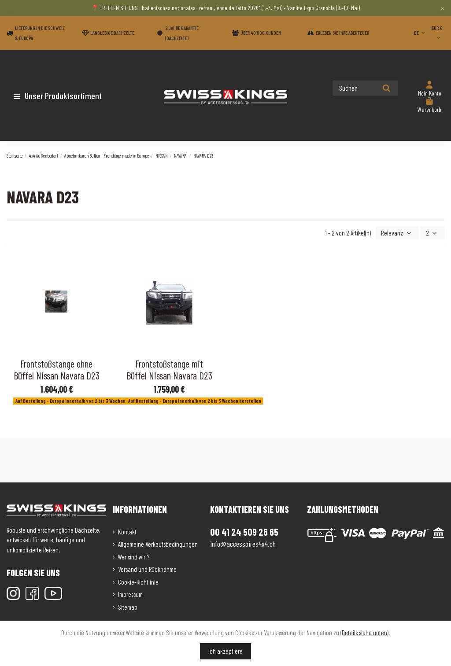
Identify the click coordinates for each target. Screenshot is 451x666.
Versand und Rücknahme (147, 569)
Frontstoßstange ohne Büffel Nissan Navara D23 (57, 369)
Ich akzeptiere (225, 651)
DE (420, 32)
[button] (58, 95)
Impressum (130, 594)
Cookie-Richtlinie (138, 581)
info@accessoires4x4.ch (243, 543)
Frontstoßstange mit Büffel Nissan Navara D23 (169, 369)
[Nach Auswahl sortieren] (399, 232)
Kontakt (127, 531)
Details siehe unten (364, 633)
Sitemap (127, 606)
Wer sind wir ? (133, 556)
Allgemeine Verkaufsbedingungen (158, 544)
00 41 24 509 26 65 (244, 531)
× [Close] (442, 8)
